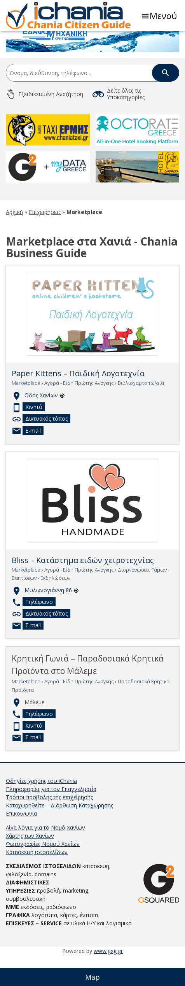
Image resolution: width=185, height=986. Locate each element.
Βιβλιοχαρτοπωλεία (141, 410)
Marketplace (26, 410)
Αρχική (14, 239)
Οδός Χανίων (44, 422)
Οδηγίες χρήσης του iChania (41, 808)
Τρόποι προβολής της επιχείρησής (49, 824)
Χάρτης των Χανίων (30, 863)
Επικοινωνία (21, 840)
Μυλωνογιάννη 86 (51, 617)
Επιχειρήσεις (45, 239)
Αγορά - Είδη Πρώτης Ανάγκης (79, 410)
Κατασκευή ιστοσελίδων (37, 879)
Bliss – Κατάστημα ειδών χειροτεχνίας (83, 587)
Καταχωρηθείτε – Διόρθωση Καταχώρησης (59, 832)
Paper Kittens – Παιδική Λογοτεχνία (78, 401)
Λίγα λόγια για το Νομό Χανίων (45, 854)
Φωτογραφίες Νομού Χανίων (43, 871)
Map (92, 977)
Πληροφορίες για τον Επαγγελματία (51, 816)
